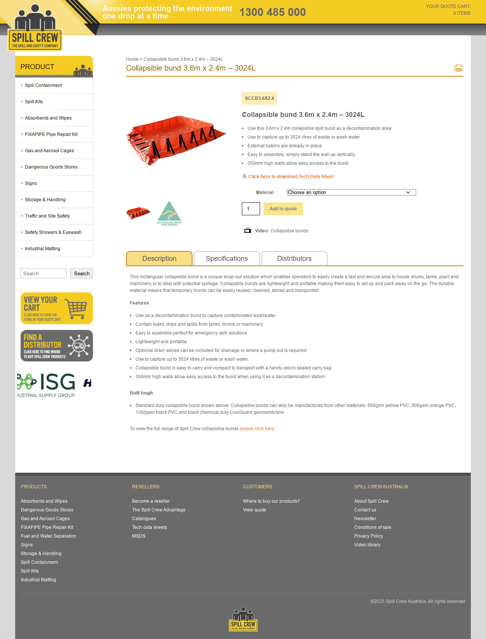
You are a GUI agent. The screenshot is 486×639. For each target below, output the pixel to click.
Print (458, 69)
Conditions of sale (372, 527)
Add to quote (283, 208)
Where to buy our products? (271, 501)
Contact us (365, 510)
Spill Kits (34, 101)
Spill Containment (43, 85)
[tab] (159, 258)
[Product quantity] (251, 208)
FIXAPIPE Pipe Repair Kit (51, 134)
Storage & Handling (45, 199)
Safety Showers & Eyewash (53, 232)
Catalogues (144, 518)
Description (159, 258)
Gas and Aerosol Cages (49, 150)
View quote (254, 510)
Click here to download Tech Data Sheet (288, 176)
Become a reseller (151, 501)
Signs (31, 183)
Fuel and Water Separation (48, 536)
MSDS (138, 536)
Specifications (227, 258)
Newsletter (365, 518)
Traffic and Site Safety (47, 216)
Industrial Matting (42, 248)
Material (264, 192)
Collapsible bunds (289, 231)
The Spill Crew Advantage (159, 510)
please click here (257, 428)
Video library (367, 544)
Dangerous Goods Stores (51, 167)
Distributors (294, 258)
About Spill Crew (371, 501)
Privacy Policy (368, 536)
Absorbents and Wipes (48, 118)
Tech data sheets (149, 527)
